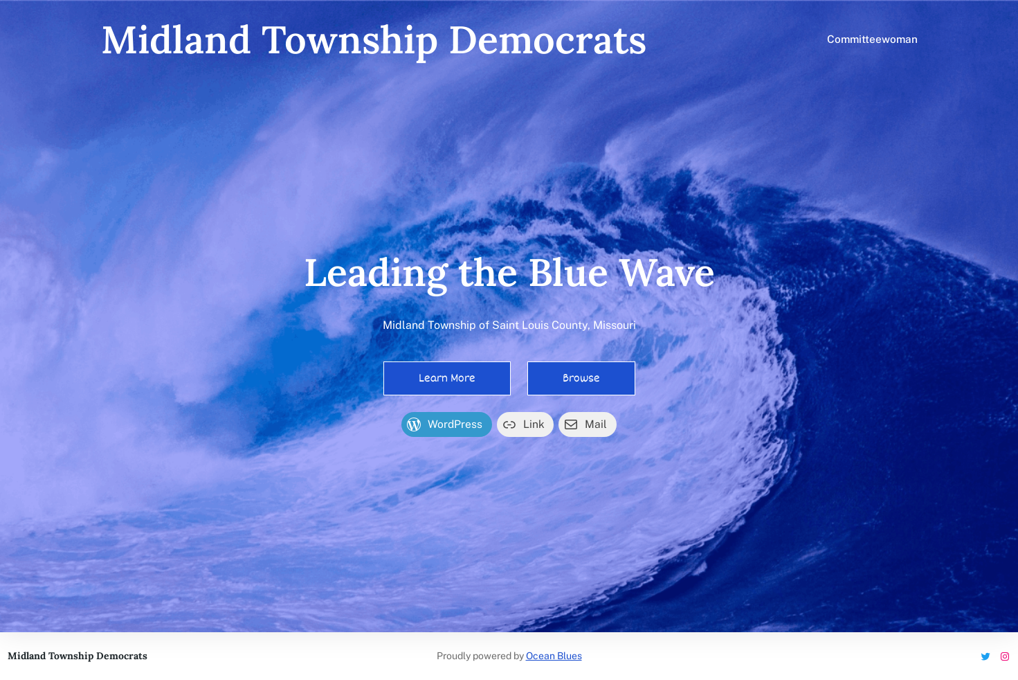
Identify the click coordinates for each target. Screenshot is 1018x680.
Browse (581, 378)
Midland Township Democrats (373, 39)
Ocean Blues (554, 655)
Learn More (447, 378)
